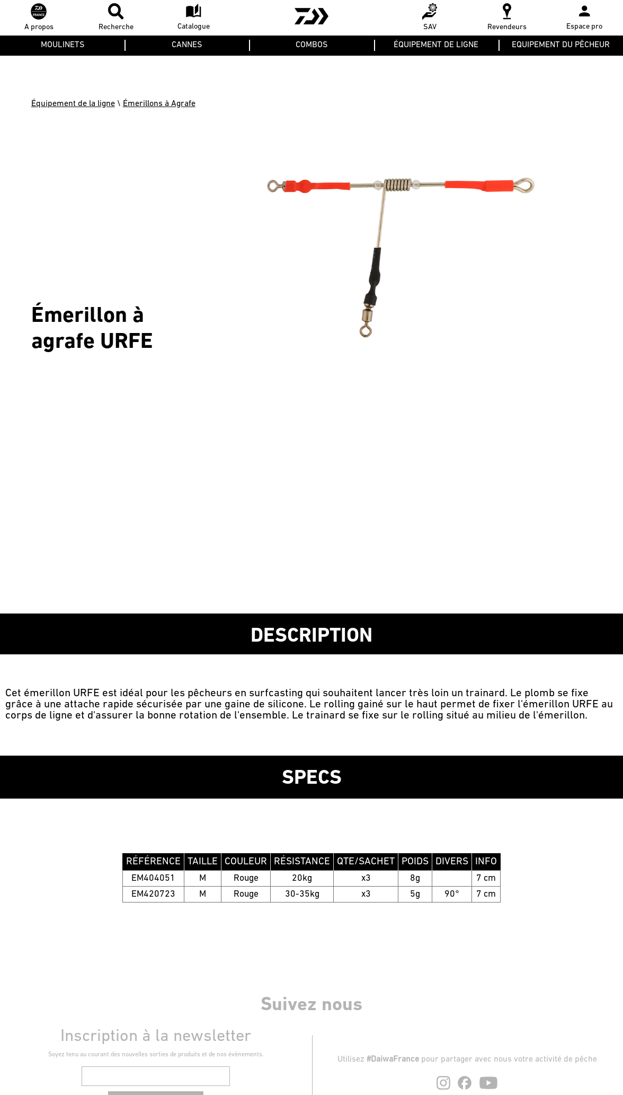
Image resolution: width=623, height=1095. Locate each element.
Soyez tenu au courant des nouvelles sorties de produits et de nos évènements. (156, 1055)
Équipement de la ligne (73, 104)
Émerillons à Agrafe (159, 104)
